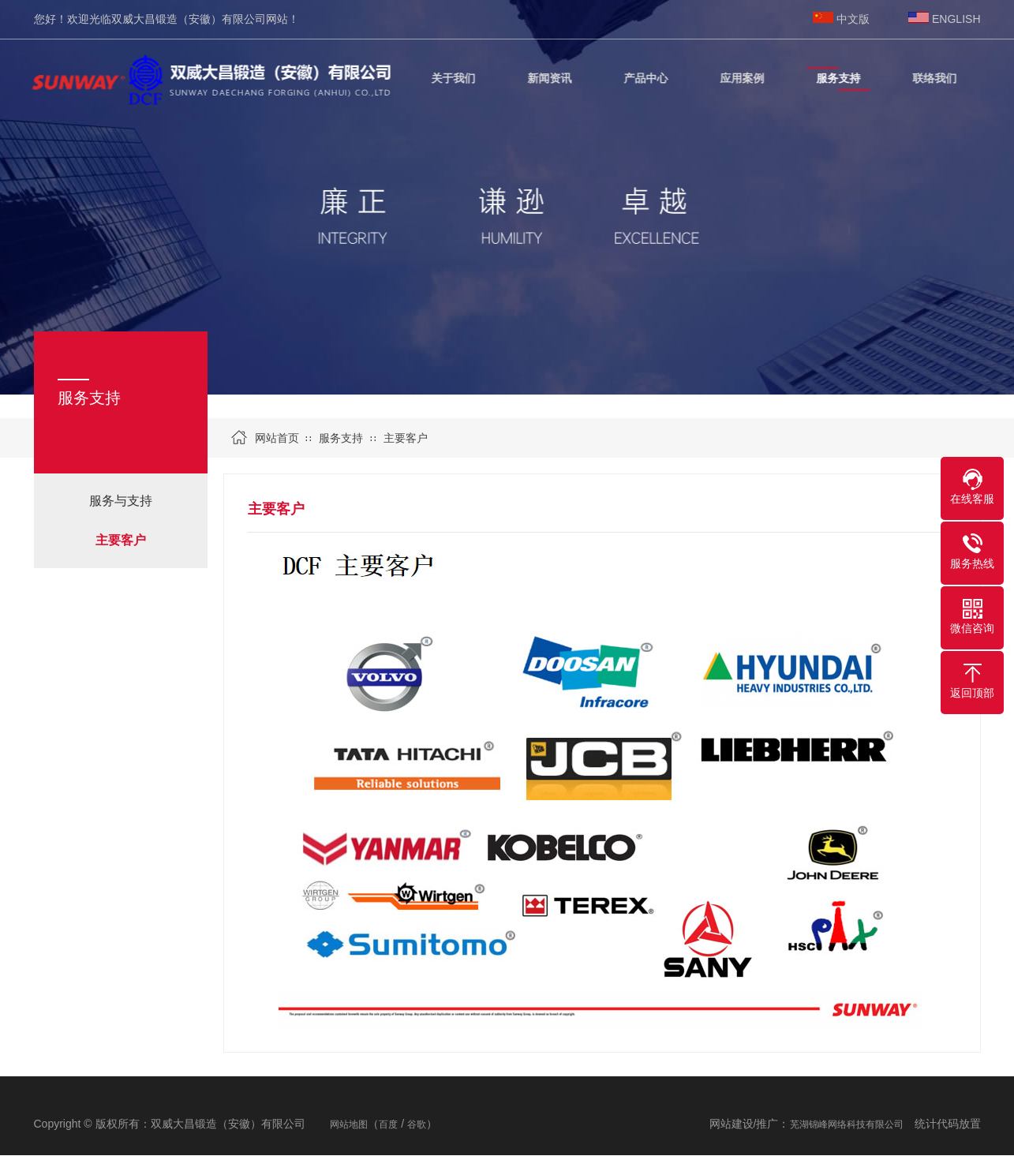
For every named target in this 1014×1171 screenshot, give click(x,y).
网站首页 (277, 438)
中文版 (853, 19)
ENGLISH (956, 19)
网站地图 (349, 1124)
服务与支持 (120, 500)
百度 (388, 1124)
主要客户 (120, 540)
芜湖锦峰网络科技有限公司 (847, 1124)
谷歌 (416, 1124)
